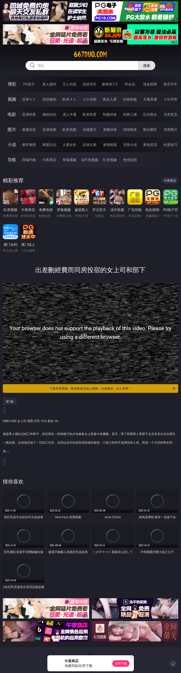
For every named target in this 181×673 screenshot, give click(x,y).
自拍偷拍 (49, 99)
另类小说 (130, 144)
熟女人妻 (110, 99)
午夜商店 (49, 159)
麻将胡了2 (110, 84)
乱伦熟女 (150, 114)
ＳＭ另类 (170, 99)
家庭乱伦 (49, 144)
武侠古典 (89, 144)
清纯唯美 (130, 129)
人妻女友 (69, 144)
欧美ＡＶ (69, 99)
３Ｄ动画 (89, 99)
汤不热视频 (89, 159)
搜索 (146, 65)
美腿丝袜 (110, 129)
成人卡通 (69, 114)
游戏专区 (89, 84)
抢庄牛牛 (170, 84)
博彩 (12, 84)
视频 (12, 99)
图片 (12, 129)
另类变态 (170, 114)
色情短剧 (130, 159)
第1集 (10, 401)
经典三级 (130, 114)
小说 (12, 144)
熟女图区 (150, 129)
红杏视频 (110, 159)
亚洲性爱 (29, 114)
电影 (12, 114)
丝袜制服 (130, 99)
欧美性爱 (89, 114)
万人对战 (69, 84)
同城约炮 (29, 159)
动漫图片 (89, 129)
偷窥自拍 (29, 129)
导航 (12, 160)
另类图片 (170, 129)
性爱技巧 (170, 144)
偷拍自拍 (49, 114)
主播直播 (150, 99)
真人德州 (49, 84)
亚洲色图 (49, 129)
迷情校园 (110, 144)
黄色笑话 (150, 144)
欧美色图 (69, 129)
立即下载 (121, 663)
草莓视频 (69, 159)
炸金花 (130, 84)
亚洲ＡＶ (29, 99)
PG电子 (29, 84)
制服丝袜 (110, 114)
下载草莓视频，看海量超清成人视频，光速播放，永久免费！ (113, 388)
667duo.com (90, 54)
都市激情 (29, 144)
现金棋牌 (150, 84)
